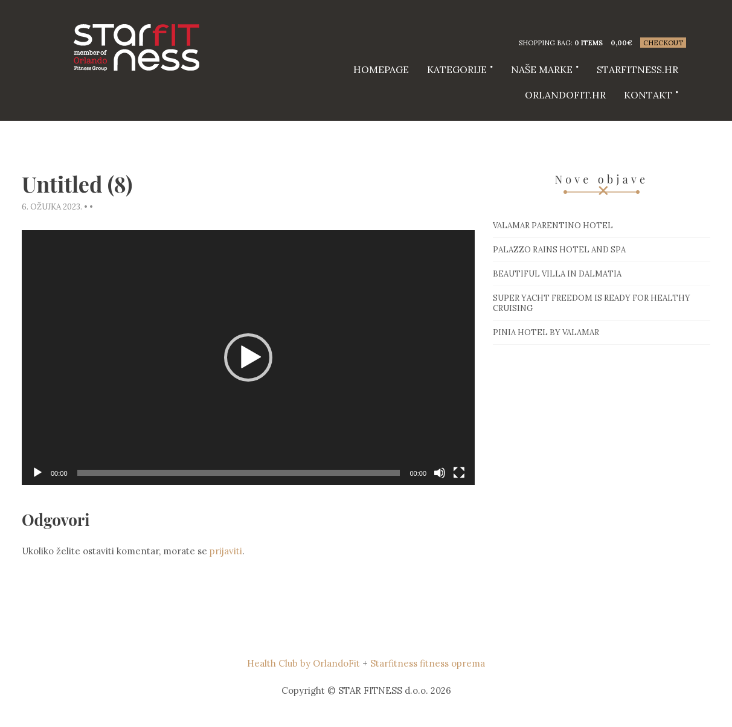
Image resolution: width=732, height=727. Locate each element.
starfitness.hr (637, 69)
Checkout (663, 43)
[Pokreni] (37, 473)
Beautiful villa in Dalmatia (557, 274)
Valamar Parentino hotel (553, 225)
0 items (588, 43)
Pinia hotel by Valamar (546, 332)
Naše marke (542, 69)
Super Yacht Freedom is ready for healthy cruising (591, 303)
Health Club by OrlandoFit (303, 663)
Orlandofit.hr (565, 95)
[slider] (238, 473)
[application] (248, 357)
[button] (248, 357)
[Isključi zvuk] (440, 473)
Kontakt (648, 95)
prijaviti (226, 551)
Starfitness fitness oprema (427, 663)
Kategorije (457, 69)
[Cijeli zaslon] (459, 473)
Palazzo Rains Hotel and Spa (559, 250)
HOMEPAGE (381, 69)
